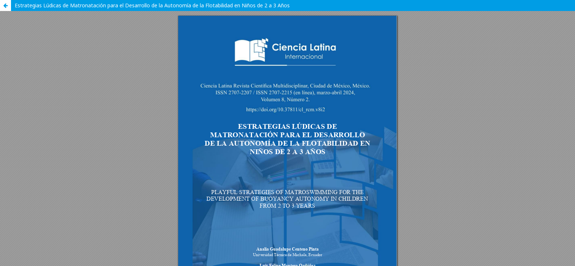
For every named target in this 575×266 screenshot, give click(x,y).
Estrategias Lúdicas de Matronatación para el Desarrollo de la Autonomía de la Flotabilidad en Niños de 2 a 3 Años (152, 5)
